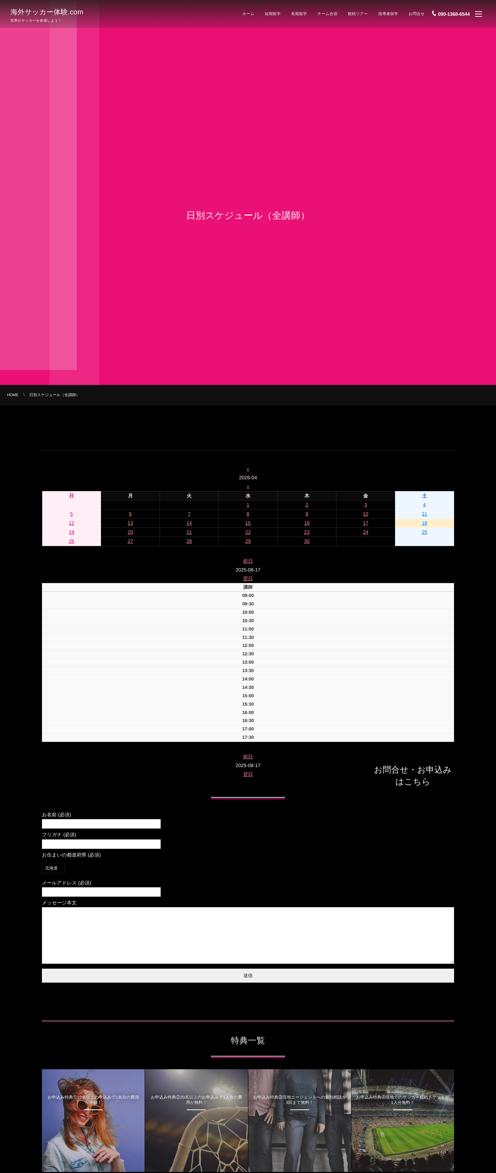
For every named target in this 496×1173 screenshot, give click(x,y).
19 (71, 532)
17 (366, 523)
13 (130, 523)
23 (307, 532)
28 (189, 541)
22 (248, 532)
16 (307, 523)
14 (189, 523)
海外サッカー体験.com (46, 11)
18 (424, 523)
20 (130, 532)
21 (189, 532)
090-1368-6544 (454, 11)
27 (130, 541)
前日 (248, 561)
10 (366, 514)
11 (424, 514)
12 (71, 523)
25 (424, 532)
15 (248, 523)
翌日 (248, 578)
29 (248, 541)
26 (71, 541)
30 (307, 541)
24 (366, 532)
